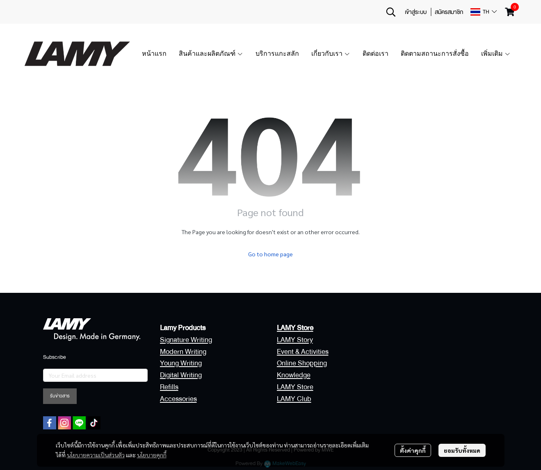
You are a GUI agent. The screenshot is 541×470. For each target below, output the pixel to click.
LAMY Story (295, 340)
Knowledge (293, 375)
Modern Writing (183, 352)
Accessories (178, 399)
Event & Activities (303, 352)
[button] (391, 12)
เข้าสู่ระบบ (416, 12)
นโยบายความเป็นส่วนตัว (96, 455)
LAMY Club (294, 399)
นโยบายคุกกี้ (152, 455)
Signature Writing (186, 340)
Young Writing (181, 363)
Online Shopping (302, 363)
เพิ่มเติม (496, 53)
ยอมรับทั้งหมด (462, 450)
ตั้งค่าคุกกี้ (413, 450)
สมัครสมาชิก (449, 12)
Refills (169, 387)
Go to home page (270, 254)
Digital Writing (181, 375)
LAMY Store (295, 387)
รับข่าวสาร (60, 396)
